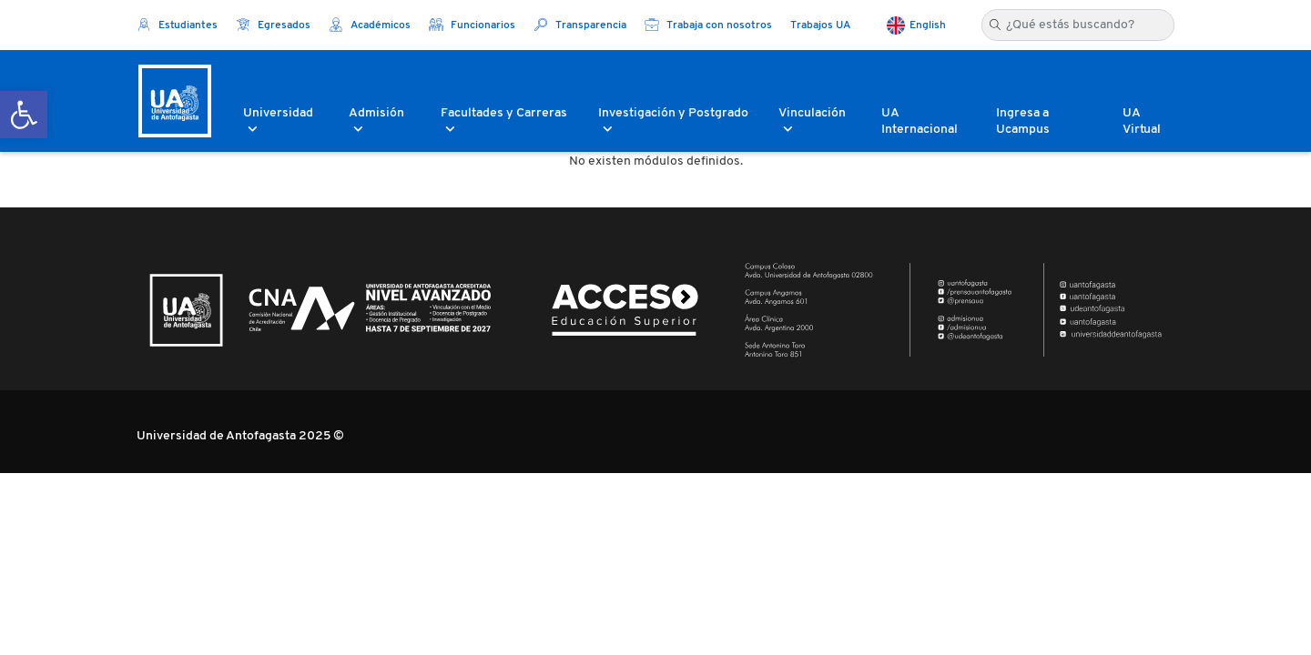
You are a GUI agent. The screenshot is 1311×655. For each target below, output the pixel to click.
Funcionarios (472, 25)
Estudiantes (177, 25)
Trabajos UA (820, 25)
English (928, 25)
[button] (23, 114)
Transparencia (580, 25)
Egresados (273, 25)
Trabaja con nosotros (708, 25)
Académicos (370, 25)
